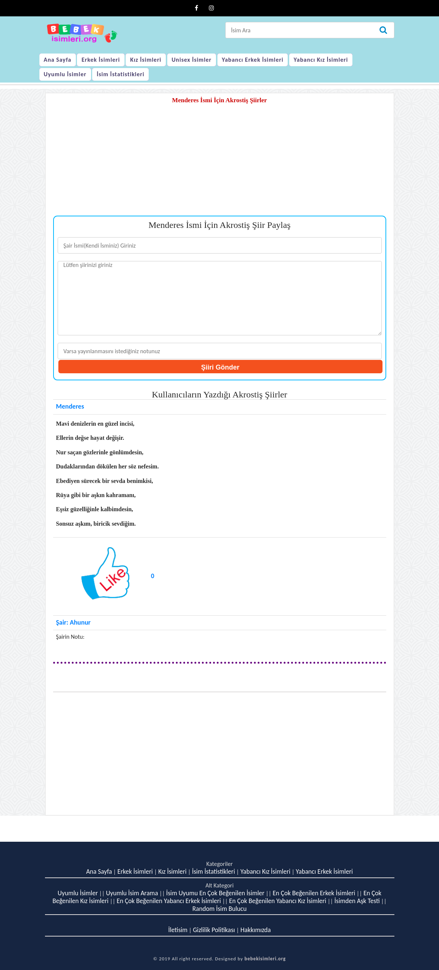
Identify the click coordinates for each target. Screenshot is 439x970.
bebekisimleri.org (265, 958)
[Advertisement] (219, 164)
